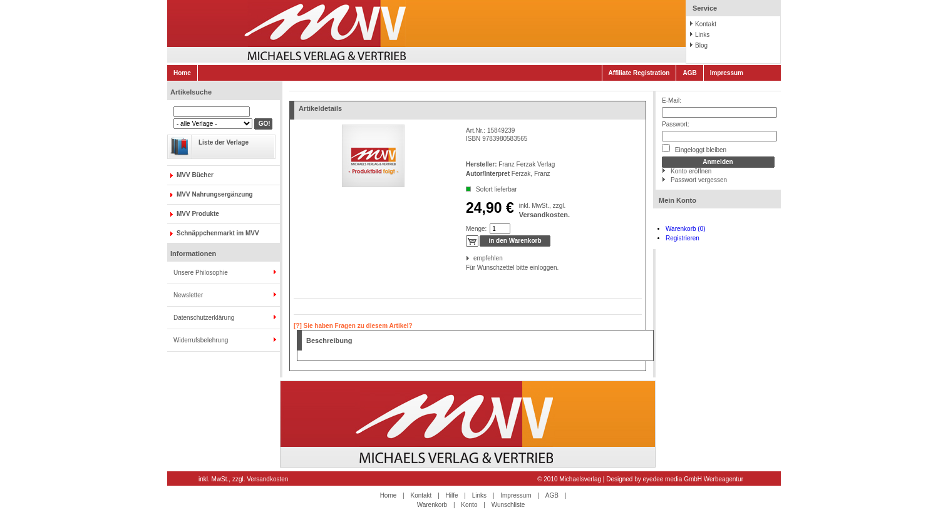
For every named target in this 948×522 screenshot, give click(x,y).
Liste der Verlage (223, 142)
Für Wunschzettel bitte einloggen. (467, 267)
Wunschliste (508, 504)
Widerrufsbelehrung (200, 340)
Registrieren (682, 238)
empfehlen (474, 258)
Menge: (476, 228)
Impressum (726, 72)
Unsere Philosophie (200, 272)
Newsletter (188, 295)
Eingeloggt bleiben (694, 148)
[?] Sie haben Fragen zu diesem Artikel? (353, 325)
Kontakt (705, 24)
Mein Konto (677, 200)
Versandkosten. (544, 214)
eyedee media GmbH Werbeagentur (693, 479)
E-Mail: (671, 100)
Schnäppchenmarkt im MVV (218, 233)
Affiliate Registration (639, 72)
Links (702, 34)
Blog (701, 45)
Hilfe (452, 495)
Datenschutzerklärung (203, 317)
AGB (689, 72)
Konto (469, 504)
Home (182, 72)
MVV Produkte (198, 213)
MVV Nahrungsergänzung (215, 194)
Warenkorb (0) (686, 228)
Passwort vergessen (699, 180)
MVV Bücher (195, 174)
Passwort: (675, 124)
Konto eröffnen (691, 171)
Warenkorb (432, 504)
